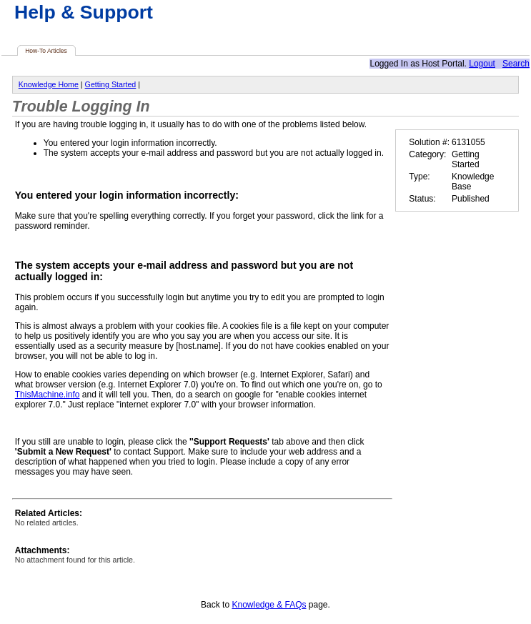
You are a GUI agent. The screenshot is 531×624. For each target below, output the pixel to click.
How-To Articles (46, 50)
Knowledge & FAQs (269, 605)
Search (516, 64)
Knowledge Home (49, 84)
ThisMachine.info (47, 395)
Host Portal (443, 64)
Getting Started (111, 84)
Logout (482, 64)
